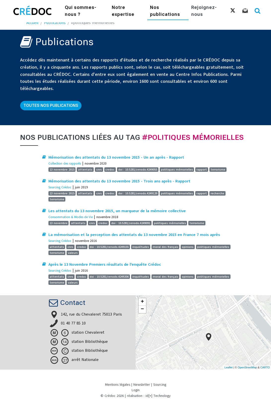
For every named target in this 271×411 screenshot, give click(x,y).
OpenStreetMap (247, 367)
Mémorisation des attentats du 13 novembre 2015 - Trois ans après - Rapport (119, 181)
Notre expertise (123, 11)
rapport (201, 170)
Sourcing (159, 384)
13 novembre (59, 223)
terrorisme (218, 170)
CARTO (265, 367)
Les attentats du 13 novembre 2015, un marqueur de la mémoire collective (117, 211)
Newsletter (141, 384)
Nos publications (165, 11)
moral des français (165, 247)
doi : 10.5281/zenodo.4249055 (137, 170)
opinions (188, 247)
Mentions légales (117, 384)
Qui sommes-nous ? (80, 11)
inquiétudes (140, 247)
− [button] (142, 309)
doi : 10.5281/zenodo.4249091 (130, 223)
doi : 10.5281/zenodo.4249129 (137, 193)
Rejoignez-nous (204, 11)
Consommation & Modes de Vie (70, 217)
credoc (110, 170)
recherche (217, 193)
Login (136, 390)
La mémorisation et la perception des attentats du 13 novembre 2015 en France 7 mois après (134, 234)
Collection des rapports (64, 163)
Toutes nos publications (50, 105)
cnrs (99, 170)
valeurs (73, 253)
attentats (85, 170)
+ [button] (142, 302)
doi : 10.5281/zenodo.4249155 (109, 247)
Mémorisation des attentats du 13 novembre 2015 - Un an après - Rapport (116, 157)
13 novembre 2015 (62, 170)
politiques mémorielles (177, 170)
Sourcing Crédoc (59, 187)
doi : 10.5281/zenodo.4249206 (109, 277)
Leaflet (229, 367)
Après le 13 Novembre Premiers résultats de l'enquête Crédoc (104, 264)
